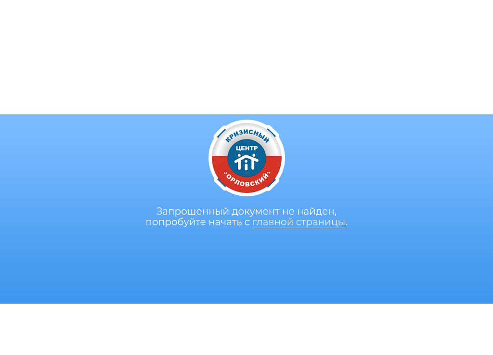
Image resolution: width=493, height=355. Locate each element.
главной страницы (298, 222)
